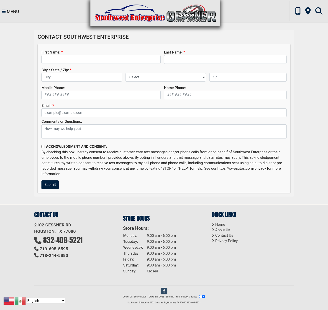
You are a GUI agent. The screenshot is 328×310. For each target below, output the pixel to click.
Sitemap (170, 296)
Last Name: (173, 52)
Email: (46, 105)
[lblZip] (248, 77)
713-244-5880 (54, 255)
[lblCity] (81, 77)
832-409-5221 (63, 240)
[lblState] (166, 77)
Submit (50, 184)
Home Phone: (175, 88)
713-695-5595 (54, 248)
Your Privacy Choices (190, 296)
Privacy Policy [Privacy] (226, 241)
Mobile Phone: (53, 88)
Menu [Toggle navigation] (10, 11)
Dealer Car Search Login (135, 296)
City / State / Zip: (55, 70)
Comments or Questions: (61, 121)
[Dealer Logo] (155, 12)
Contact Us (224, 235)
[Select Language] (45, 300)
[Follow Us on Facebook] (164, 291)
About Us (222, 230)
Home (220, 224)
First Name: (50, 52)
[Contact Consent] (42, 146)
